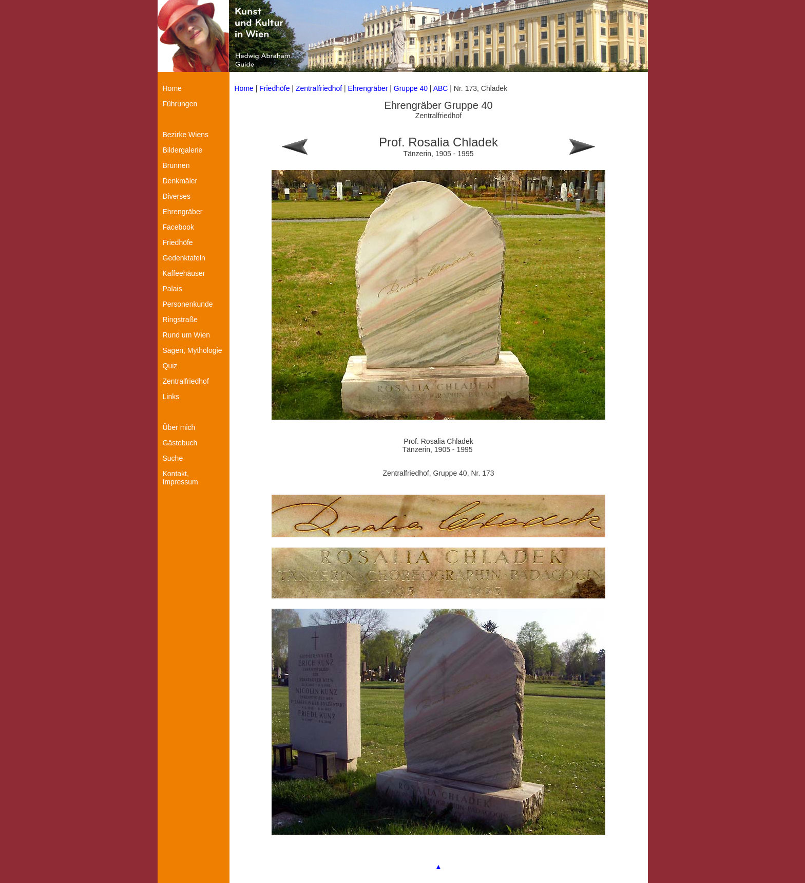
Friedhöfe (274, 88)
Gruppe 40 (411, 88)
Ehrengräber (368, 88)
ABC (440, 88)
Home (244, 88)
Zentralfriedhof (319, 88)
